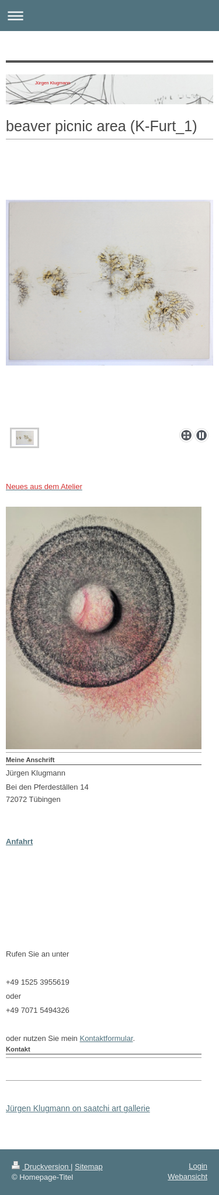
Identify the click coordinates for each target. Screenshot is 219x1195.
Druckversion (41, 1166)
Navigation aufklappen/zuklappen (109, 15)
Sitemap (89, 1166)
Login (198, 1166)
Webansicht (187, 1176)
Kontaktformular (106, 1038)
